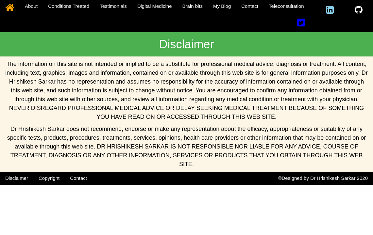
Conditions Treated (68, 6)
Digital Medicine (154, 6)
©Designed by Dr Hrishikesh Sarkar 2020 (323, 178)
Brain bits (192, 6)
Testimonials (113, 6)
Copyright (49, 178)
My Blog (222, 6)
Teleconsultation (286, 6)
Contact (249, 6)
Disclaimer (16, 178)
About (31, 6)
